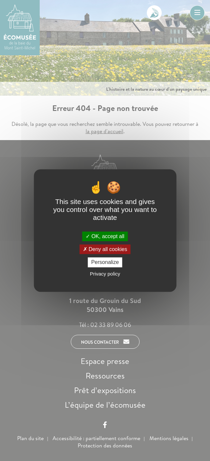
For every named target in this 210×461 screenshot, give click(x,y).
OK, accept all (105, 236)
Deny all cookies (105, 249)
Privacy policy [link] (105, 274)
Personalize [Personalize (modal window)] (105, 262)
